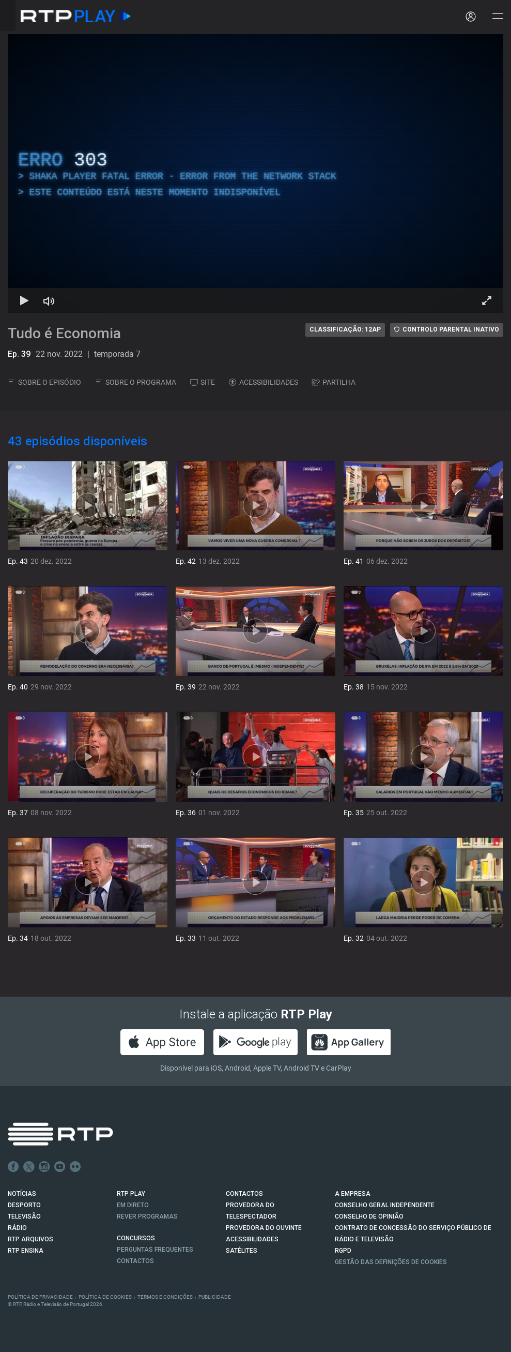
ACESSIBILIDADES (263, 382)
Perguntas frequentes (155, 1249)
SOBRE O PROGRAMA (135, 382)
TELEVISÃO (24, 1216)
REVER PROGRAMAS (147, 1216)
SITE (202, 382)
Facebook (13, 1167)
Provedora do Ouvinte (264, 1227)
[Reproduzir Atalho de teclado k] (24, 300)
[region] (255, 173)
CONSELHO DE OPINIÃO (369, 1216)
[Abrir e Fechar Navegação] (497, 17)
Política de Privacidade (40, 1297)
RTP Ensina (25, 1250)
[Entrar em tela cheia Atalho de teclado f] (486, 300)
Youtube (60, 1167)
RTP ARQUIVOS (30, 1239)
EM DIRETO (133, 1205)
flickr (75, 1167)
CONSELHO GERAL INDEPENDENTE (385, 1205)
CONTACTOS (244, 1193)
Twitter (29, 1167)
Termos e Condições (165, 1297)
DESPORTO (24, 1205)
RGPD (343, 1250)
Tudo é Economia (64, 333)
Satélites (241, 1250)
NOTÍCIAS (22, 1193)
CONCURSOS (136, 1238)
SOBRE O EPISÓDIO (44, 382)
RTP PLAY (131, 1193)
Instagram (44, 1167)
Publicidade (214, 1297)
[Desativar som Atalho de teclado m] (49, 300)
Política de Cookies (105, 1297)
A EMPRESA (352, 1193)
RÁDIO (17, 1227)
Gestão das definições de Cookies (391, 1262)
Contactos (135, 1261)
